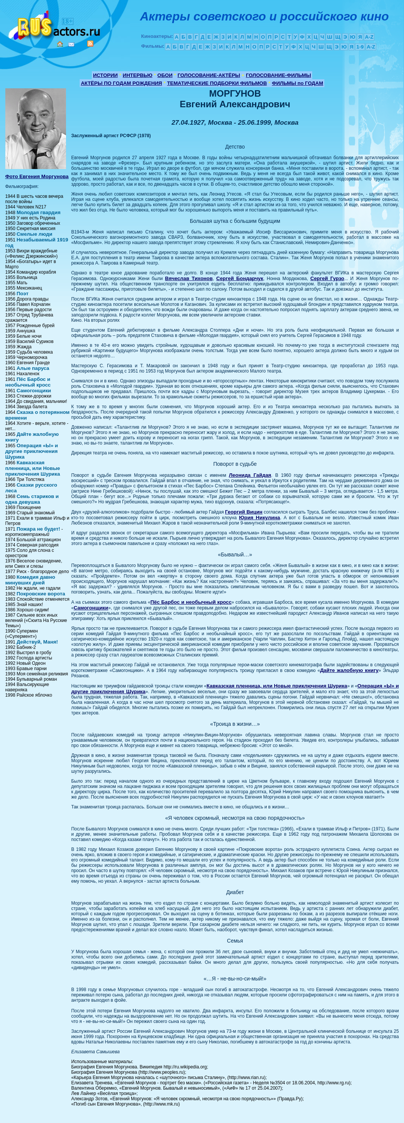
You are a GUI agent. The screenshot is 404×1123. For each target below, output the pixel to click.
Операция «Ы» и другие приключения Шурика (31, 451)
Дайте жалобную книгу (349, 670)
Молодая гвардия (39, 212)
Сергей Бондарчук (239, 278)
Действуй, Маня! (37, 642)
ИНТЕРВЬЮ (137, 75)
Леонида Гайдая (250, 475)
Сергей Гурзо (327, 278)
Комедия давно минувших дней (30, 580)
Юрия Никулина (259, 517)
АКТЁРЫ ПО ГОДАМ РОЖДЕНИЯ (121, 83)
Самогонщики (34, 390)
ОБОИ (165, 75)
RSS (90, 44)
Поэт (22, 293)
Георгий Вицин (244, 512)
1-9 (359, 47)
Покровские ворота (41, 594)
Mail (71, 44)
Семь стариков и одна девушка (32, 499)
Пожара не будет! (38, 529)
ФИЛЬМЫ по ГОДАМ (297, 83)
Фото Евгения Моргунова (37, 176)
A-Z (369, 37)
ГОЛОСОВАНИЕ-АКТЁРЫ (209, 75)
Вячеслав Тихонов (189, 278)
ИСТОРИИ (105, 75)
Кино (55, 24)
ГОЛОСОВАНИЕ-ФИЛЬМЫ (278, 75)
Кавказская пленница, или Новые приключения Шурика (32, 468)
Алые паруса (33, 368)
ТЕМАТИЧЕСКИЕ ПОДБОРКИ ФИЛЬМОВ (217, 83)
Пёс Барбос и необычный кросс (28, 382)
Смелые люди (34, 234)
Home (60, 44)
